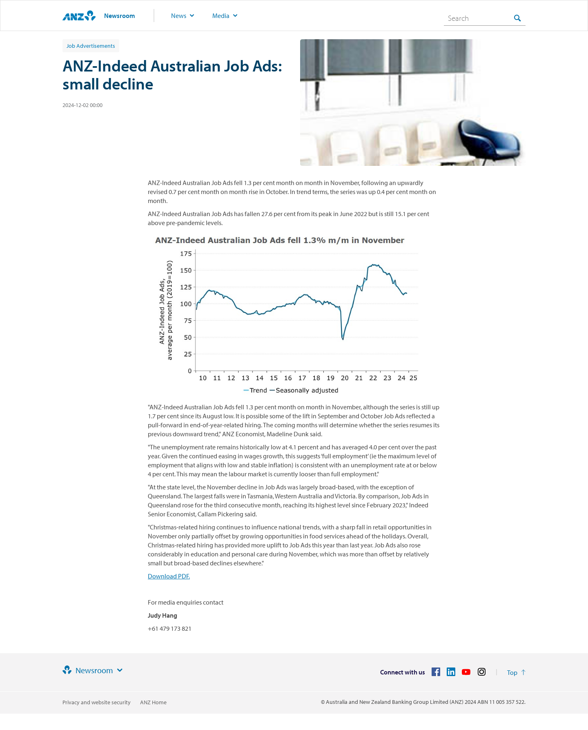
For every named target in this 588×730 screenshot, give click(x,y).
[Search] (485, 18)
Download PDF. (169, 576)
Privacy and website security (96, 702)
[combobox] (485, 18)
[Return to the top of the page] (516, 672)
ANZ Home (153, 702)
